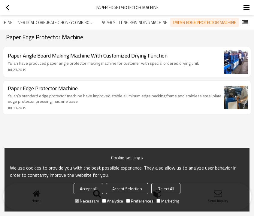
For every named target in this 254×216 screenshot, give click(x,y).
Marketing (167, 201)
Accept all (88, 188)
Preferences (139, 201)
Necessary (87, 201)
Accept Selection (127, 188)
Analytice (112, 201)
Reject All (166, 188)
